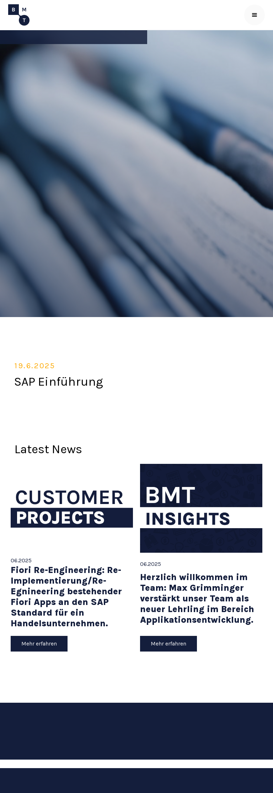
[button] (254, 15)
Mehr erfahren (39, 643)
